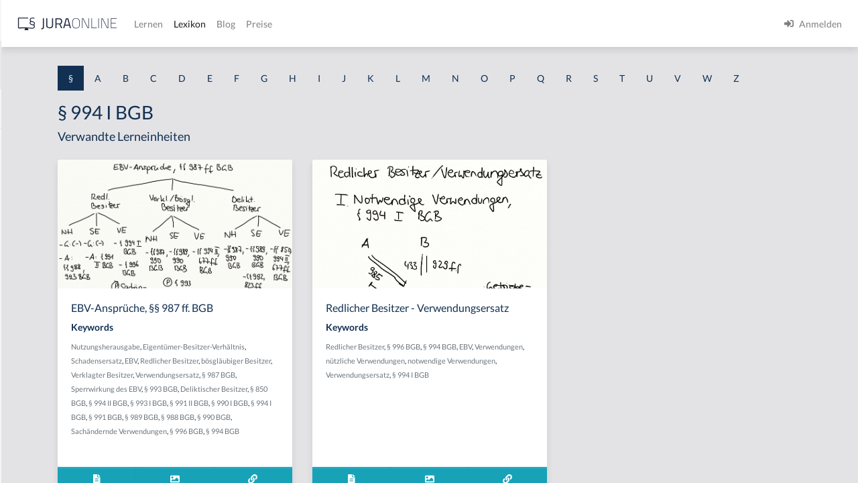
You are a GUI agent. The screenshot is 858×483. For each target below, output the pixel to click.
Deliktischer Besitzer (323, 427)
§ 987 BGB (321, 413)
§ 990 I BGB (373, 441)
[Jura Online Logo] (281, 24)
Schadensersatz (298, 385)
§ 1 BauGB (32, 172)
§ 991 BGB (289, 455)
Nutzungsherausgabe (272, 371)
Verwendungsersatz (270, 413)
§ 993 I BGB (292, 441)
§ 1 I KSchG (34, 414)
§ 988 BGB (361, 455)
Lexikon (403, 24)
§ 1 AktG (28, 142)
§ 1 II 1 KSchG (39, 444)
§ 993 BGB (270, 427)
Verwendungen (476, 398)
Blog (439, 24)
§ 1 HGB (28, 233)
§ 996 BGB (370, 470)
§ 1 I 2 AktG (34, 323)
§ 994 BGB (566, 384)
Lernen (361, 24)
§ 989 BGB (325, 455)
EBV (333, 385)
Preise (472, 24)
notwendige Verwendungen (496, 412)
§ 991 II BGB (333, 441)
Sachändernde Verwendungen (303, 470)
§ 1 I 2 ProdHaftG (47, 354)
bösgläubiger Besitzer (273, 399)
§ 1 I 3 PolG (34, 384)
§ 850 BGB (376, 427)
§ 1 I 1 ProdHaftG (47, 293)
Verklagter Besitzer (341, 399)
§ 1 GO (25, 203)
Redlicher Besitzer (372, 385)
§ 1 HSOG (31, 263)
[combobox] (107, 65)
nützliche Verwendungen (543, 398)
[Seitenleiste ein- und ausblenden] (193, 20)
